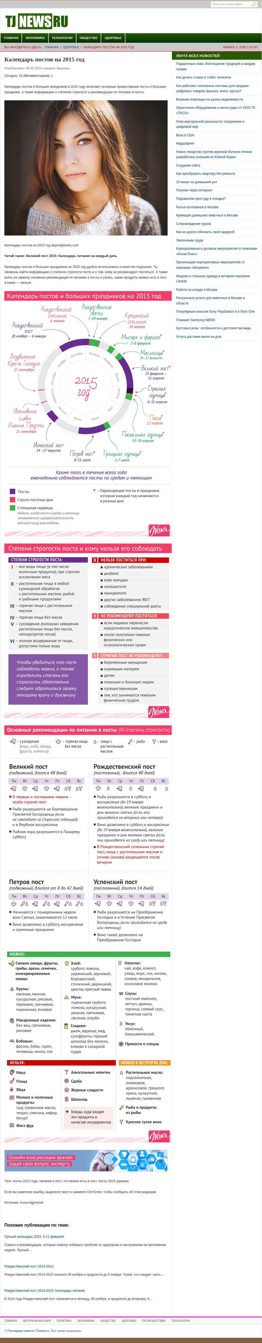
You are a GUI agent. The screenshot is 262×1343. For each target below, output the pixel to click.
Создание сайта (188, 165)
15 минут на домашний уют (196, 182)
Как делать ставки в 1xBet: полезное (203, 77)
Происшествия (154, 1320)
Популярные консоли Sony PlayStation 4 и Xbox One (215, 311)
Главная (11, 38)
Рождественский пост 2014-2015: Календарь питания (44, 1291)
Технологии (62, 38)
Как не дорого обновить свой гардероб (205, 232)
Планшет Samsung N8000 (195, 320)
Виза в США (185, 135)
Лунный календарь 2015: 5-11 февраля (34, 1237)
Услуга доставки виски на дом (198, 337)
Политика (64, 1320)
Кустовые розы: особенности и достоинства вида (213, 328)
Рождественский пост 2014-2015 (28, 1266)
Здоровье (112, 38)
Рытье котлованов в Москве (197, 207)
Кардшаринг (185, 143)
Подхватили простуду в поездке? (201, 199)
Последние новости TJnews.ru (52, 21)
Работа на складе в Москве (196, 290)
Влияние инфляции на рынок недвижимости (209, 99)
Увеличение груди (189, 240)
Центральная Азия (37, 1320)
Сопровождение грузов (193, 224)
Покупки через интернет (194, 190)
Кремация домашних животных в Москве (207, 215)
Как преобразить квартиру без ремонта (205, 174)
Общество (89, 38)
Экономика (35, 38)
